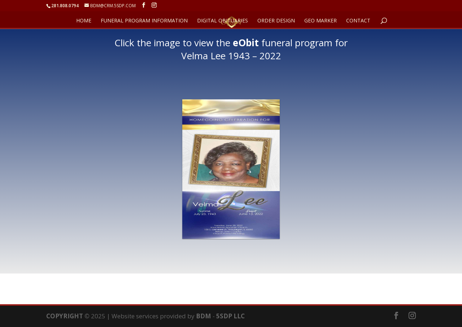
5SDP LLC (230, 316)
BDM (203, 316)
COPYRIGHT (64, 316)
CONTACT (358, 21)
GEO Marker (320, 21)
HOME (83, 21)
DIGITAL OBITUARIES (222, 21)
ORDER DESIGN (276, 21)
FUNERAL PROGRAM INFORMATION (144, 21)
